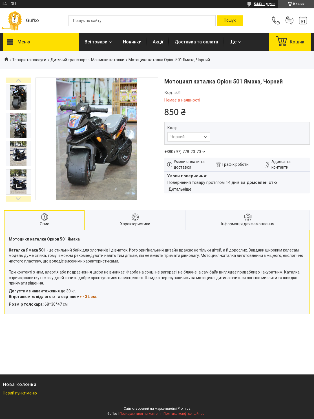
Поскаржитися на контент (140, 414)
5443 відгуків (264, 4)
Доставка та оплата (196, 42)
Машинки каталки (107, 60)
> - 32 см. (88, 296)
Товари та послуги (29, 60)
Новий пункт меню (20, 393)
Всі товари (96, 42)
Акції (158, 42)
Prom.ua (184, 409)
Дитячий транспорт (68, 60)
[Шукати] (230, 20)
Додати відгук (289, 20)
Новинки (132, 42)
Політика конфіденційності (185, 414)
